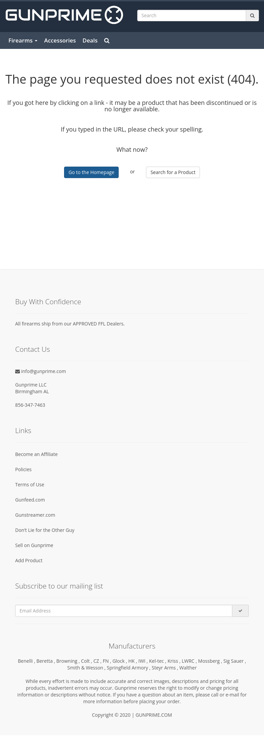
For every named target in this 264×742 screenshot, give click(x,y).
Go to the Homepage (91, 172)
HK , (133, 661)
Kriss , (175, 661)
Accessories (60, 40)
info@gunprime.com (40, 371)
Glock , (120, 661)
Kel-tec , (158, 661)
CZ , (98, 661)
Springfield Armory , (129, 667)
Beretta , (46, 661)
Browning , (68, 661)
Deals (90, 40)
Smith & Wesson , (87, 667)
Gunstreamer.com (35, 515)
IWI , (143, 661)
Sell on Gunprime (34, 545)
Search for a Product (172, 172)
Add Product (28, 560)
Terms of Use (29, 484)
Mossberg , (211, 661)
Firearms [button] (22, 40)
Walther (188, 667)
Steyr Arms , (165, 667)
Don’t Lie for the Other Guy (45, 530)
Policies (23, 469)
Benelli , (27, 661)
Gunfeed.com (30, 499)
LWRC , (190, 661)
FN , (108, 661)
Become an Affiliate (36, 454)
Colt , (87, 661)
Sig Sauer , (235, 661)
